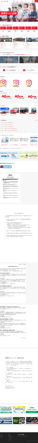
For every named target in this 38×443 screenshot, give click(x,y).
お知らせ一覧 (35, 126)
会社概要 (9, 435)
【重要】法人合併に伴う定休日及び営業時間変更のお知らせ (11, 136)
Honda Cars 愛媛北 (6, 1)
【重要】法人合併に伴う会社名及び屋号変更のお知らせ (10, 134)
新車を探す (1, 435)
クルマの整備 (1, 436)
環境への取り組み (10, 436)
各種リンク (10, 438)
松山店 (27, 48)
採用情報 (9, 434)
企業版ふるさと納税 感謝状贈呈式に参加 (8, 128)
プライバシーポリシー (11, 437)
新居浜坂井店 (15, 48)
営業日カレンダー (11, 49)
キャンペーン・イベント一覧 (34, 141)
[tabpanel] (19, 12)
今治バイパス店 (3, 48)
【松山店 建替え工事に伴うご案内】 (8, 130)
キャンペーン (1, 437)
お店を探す (1, 434)
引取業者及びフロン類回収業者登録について (9, 132)
